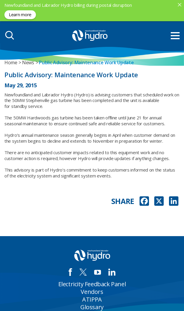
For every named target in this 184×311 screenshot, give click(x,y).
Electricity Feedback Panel (92, 284)
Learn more (20, 14)
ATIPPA (92, 299)
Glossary (92, 307)
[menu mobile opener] (175, 35)
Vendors (92, 292)
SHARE (123, 201)
